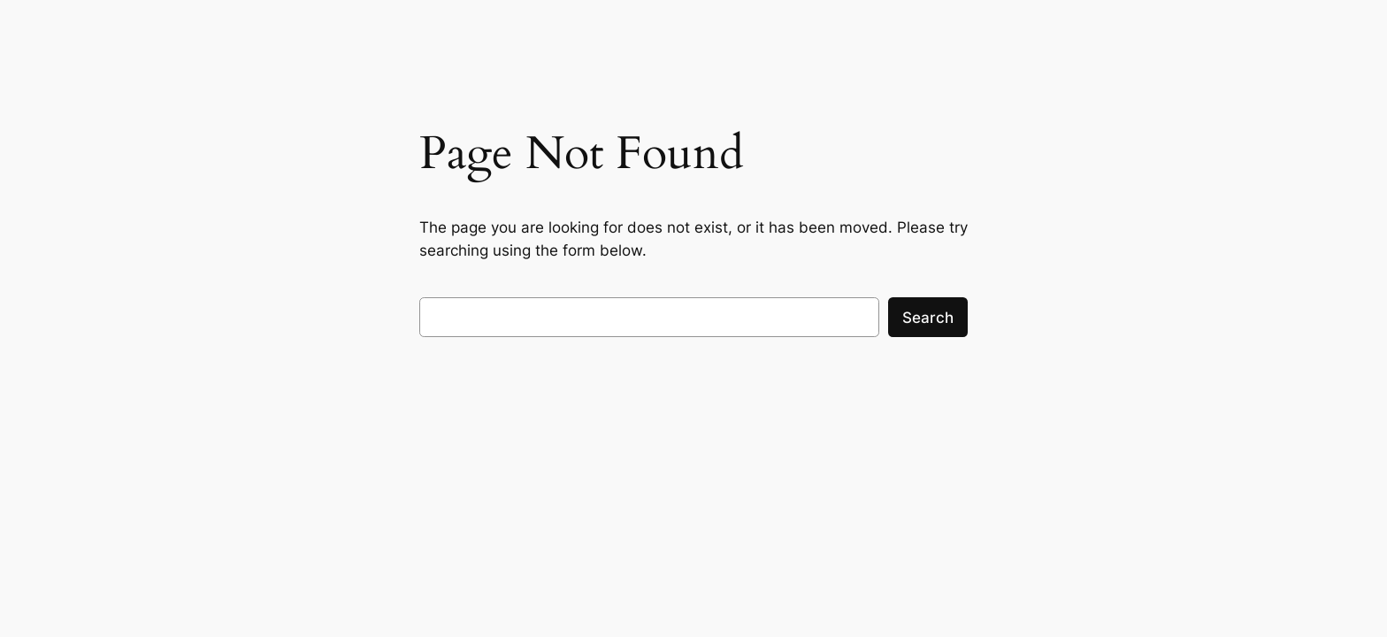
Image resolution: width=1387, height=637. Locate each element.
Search (928, 317)
